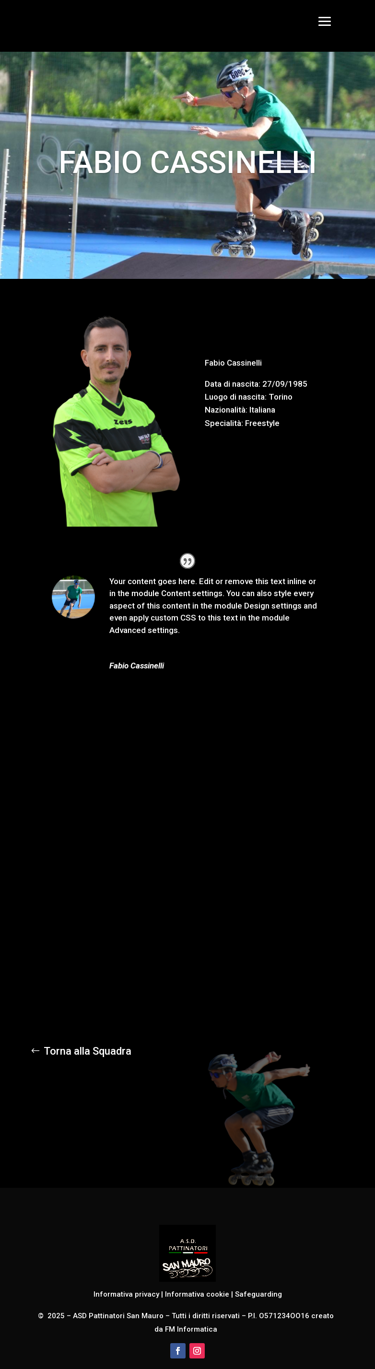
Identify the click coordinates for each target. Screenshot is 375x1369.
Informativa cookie (197, 1294)
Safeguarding (258, 1294)
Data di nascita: (232, 384)
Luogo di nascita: (236, 397)
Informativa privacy (126, 1294)
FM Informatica (190, 1329)
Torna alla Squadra (87, 1051)
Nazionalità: (226, 409)
